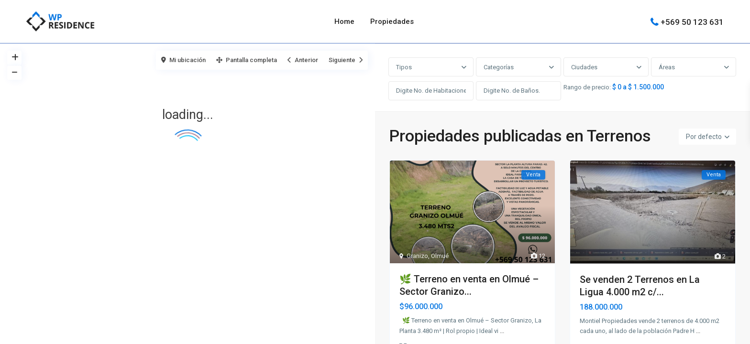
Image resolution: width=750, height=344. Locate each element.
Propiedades (392, 21)
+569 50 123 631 (692, 21)
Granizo (417, 257)
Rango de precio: (587, 88)
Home (344, 21)
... (502, 332)
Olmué (440, 257)
